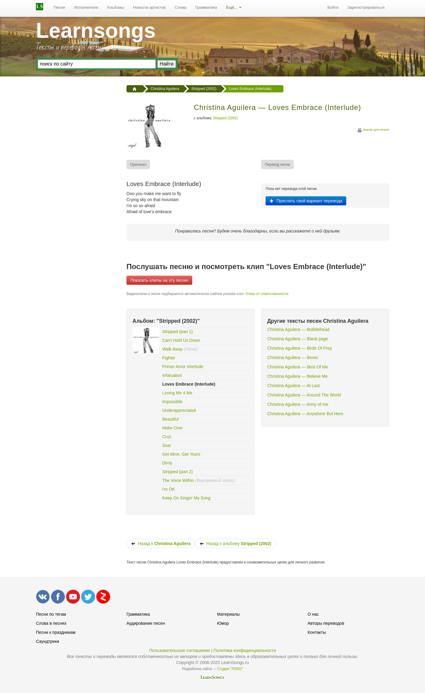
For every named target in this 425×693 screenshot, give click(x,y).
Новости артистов (149, 7)
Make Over (172, 427)
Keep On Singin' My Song (186, 498)
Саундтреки (47, 641)
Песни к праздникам (55, 632)
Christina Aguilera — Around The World (304, 395)
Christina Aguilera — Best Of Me (297, 366)
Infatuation (172, 375)
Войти (333, 7)
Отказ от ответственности (266, 294)
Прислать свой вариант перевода (306, 200)
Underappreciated (179, 410)
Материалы (228, 614)
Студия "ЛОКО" (230, 669)
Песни (59, 7)
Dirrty (167, 462)
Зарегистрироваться (366, 7)
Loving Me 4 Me (177, 392)
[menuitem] (59, 8)
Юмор (223, 623)
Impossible (172, 401)
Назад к (160, 543)
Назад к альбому (235, 543)
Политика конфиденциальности (244, 650)
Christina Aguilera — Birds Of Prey (299, 348)
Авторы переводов (326, 623)
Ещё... (233, 7)
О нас (313, 614)
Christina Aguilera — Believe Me (297, 376)
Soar (166, 445)
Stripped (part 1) (177, 331)
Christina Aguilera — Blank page (297, 338)
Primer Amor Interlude (182, 366)
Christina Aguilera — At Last (293, 385)
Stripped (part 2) (177, 471)
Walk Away (172, 349)
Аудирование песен (145, 623)
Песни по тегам (51, 614)
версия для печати (373, 130)
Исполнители (86, 7)
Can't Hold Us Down (181, 340)
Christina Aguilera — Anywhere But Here (305, 413)
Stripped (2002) (225, 118)
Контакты (317, 632)
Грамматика (206, 7)
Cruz (166, 436)
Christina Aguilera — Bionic (292, 357)
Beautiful (170, 419)
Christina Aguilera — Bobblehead (298, 329)
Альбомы (115, 7)
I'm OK (168, 489)
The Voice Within (178, 480)
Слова (180, 7)
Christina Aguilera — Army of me (297, 404)
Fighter (168, 357)
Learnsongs (96, 30)
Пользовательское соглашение (179, 650)
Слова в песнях (51, 623)
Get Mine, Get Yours (181, 454)
